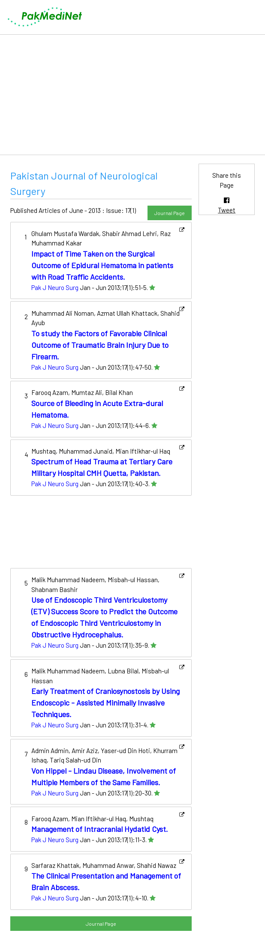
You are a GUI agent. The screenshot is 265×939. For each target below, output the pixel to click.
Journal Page (169, 213)
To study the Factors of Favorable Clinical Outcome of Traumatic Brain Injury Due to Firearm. (100, 345)
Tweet (226, 210)
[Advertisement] (132, 95)
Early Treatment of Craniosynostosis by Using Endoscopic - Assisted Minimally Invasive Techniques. (105, 702)
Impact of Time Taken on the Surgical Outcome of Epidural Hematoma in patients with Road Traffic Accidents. (102, 265)
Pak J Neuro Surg (54, 287)
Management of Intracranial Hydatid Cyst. (99, 829)
